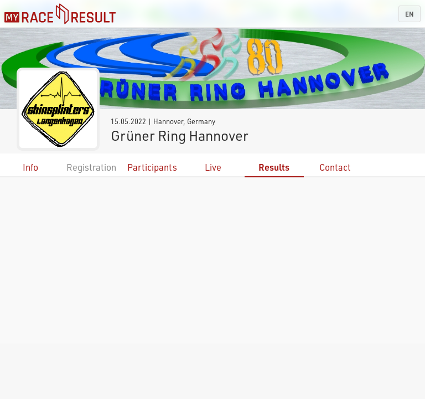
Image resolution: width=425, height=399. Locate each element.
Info (30, 167)
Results (273, 167)
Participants (152, 167)
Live (213, 167)
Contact (335, 167)
